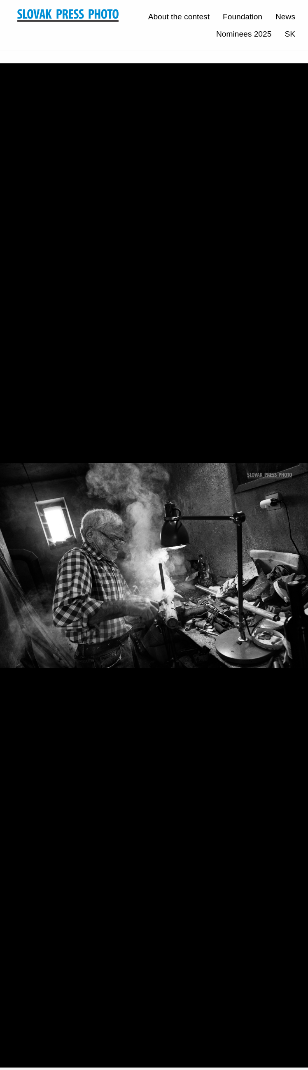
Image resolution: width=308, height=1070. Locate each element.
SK (290, 34)
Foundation (242, 16)
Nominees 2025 (243, 34)
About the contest (179, 16)
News (285, 16)
